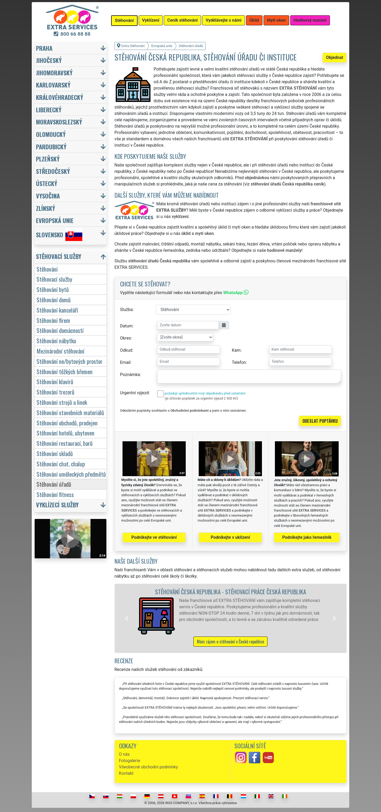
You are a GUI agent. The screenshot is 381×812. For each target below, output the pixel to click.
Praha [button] (44, 48)
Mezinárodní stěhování (60, 350)
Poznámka (130, 374)
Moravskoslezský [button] (59, 121)
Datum (126, 325)
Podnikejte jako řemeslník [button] (307, 537)
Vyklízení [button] (151, 20)
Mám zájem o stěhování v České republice (230, 641)
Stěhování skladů (55, 453)
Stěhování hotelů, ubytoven (65, 432)
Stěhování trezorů (55, 391)
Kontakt (126, 773)
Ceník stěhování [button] (182, 20)
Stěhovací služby (54, 279)
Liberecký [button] (48, 109)
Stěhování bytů (53, 289)
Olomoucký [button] (51, 134)
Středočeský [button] (53, 171)
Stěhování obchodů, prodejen (67, 422)
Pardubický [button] (51, 146)
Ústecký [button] (46, 183)
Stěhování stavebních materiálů (70, 412)
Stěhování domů (54, 299)
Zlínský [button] (45, 208)
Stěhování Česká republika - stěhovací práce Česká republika (230, 591)
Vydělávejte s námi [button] (223, 20)
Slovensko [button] (59, 234)
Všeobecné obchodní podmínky (148, 766)
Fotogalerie (129, 760)
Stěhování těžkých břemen (65, 371)
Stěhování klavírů (55, 381)
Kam (236, 350)
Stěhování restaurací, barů (65, 443)
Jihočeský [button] (49, 60)
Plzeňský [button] (48, 158)
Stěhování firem (53, 320)
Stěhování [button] (124, 20)
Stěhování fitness (55, 494)
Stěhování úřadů (54, 484)
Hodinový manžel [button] (310, 20)
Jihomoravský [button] (54, 72)
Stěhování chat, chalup (61, 463)
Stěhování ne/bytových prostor (69, 361)
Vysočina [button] (48, 195)
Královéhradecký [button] (59, 97)
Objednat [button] (334, 57)
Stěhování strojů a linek (62, 402)
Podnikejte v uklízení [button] (230, 537)
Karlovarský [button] (53, 84)
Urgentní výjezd (134, 392)
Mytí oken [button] (276, 20)
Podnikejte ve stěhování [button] (154, 537)
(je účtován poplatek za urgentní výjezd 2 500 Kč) (201, 398)
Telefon (239, 362)
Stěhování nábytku (56, 340)
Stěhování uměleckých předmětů (71, 474)
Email (125, 362)
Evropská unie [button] (55, 220)
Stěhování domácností (60, 330)
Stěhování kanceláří (57, 309)
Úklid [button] (254, 20)
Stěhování (47, 269)
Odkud (126, 350)
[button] (127, 618)
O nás (124, 754)
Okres (125, 338)
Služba (126, 309)
